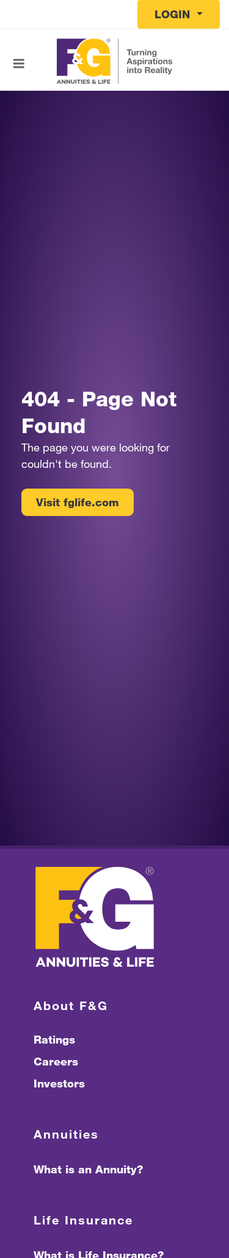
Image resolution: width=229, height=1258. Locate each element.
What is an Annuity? (88, 1169)
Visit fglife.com (77, 502)
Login (174, 14)
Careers (56, 1061)
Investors (59, 1083)
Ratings (54, 1039)
